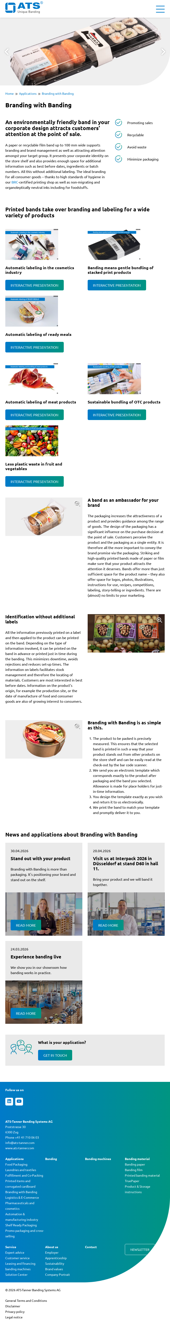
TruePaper (132, 1181)
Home (9, 93)
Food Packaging (16, 1164)
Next (163, 51)
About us (51, 1247)
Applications (28, 93)
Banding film (134, 1170)
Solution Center (16, 1274)
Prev (6, 51)
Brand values (54, 1269)
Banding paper (135, 1164)
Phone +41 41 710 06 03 (22, 1137)
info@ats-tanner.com (20, 1143)
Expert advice (14, 1252)
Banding (51, 1159)
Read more (26, 925)
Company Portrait (57, 1274)
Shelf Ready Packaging (21, 1225)
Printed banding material (142, 1175)
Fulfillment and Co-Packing (24, 1175)
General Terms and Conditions (26, 1300)
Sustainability (54, 1263)
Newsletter (139, 1249)
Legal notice (14, 1317)
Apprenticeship (56, 1258)
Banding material (137, 1159)
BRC (15, 182)
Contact (91, 1247)
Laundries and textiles (20, 1170)
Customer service (17, 1258)
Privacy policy (15, 1312)
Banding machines (98, 1159)
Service (10, 1247)
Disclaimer (12, 1306)
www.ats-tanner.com (19, 1148)
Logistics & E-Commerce (22, 1197)
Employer (51, 1252)
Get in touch (55, 1055)
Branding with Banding (58, 93)
